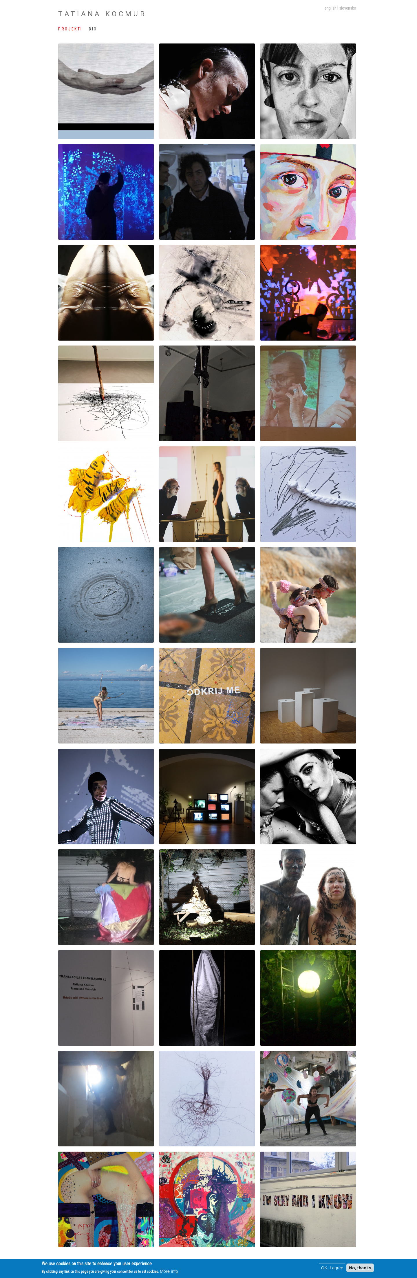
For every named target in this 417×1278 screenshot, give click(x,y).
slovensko (347, 8)
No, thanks (360, 1267)
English (330, 8)
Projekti (70, 29)
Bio (93, 29)
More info (169, 1271)
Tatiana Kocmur (102, 14)
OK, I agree (332, 1267)
